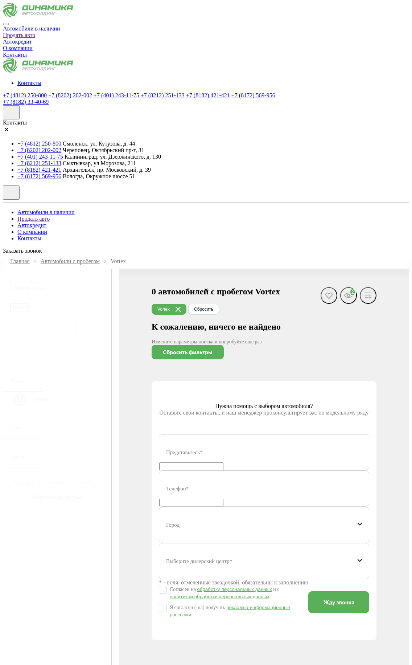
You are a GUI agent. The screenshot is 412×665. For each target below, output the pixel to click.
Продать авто (19, 35)
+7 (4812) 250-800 (25, 95)
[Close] (6, 24)
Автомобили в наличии (31, 28)
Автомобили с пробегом (70, 261)
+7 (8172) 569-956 (253, 95)
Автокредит (17, 41)
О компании (18, 48)
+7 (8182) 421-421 (208, 95)
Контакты (15, 55)
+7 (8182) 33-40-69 (26, 102)
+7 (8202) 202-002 (70, 95)
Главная (20, 261)
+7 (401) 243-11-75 (116, 95)
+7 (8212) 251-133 (163, 95)
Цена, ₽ (19, 307)
